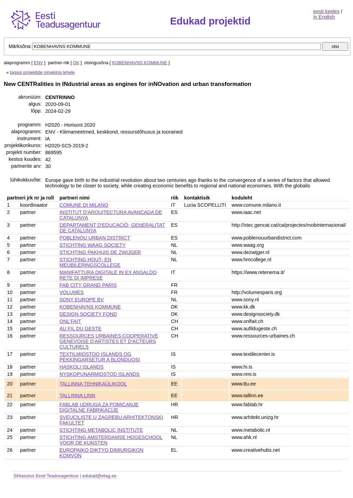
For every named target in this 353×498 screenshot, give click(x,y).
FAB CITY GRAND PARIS (88, 285)
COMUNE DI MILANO (84, 205)
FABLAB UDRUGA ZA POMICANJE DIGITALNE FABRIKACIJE (99, 407)
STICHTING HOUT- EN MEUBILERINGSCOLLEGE (90, 262)
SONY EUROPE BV (82, 299)
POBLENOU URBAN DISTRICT (95, 238)
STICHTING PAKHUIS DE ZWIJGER (100, 252)
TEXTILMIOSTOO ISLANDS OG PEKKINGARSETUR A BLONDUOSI (100, 356)
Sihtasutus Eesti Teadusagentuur (46, 475)
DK (76, 62)
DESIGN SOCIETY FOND (88, 314)
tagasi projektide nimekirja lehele (42, 72)
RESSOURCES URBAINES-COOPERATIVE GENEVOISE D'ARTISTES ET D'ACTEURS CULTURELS (109, 341)
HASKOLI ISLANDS (82, 367)
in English (324, 17)
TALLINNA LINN (77, 395)
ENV (38, 62)
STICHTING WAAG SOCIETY (93, 245)
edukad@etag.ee (99, 475)
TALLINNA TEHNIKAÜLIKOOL (93, 384)
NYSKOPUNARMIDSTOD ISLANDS (100, 374)
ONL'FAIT (70, 321)
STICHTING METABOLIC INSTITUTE (101, 430)
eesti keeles (326, 11)
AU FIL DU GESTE (81, 328)
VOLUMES (72, 292)
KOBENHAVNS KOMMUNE (139, 62)
